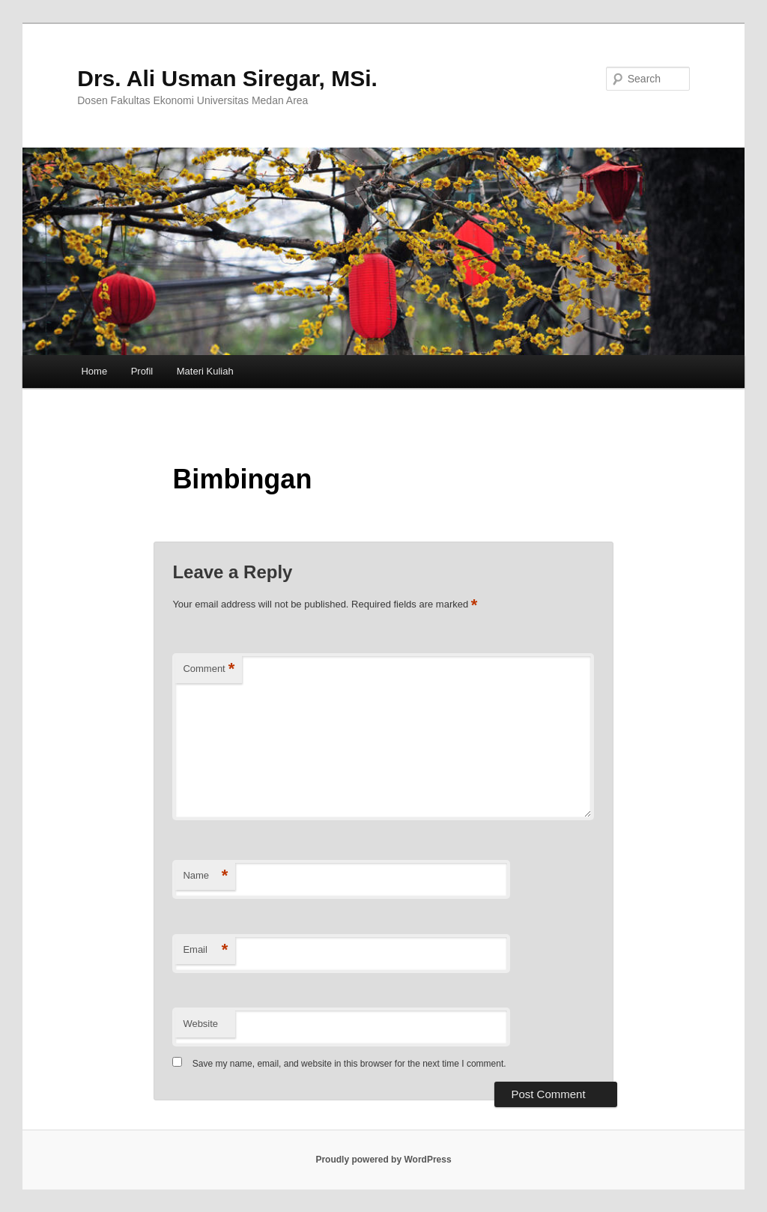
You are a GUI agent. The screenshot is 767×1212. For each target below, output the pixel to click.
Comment (208, 669)
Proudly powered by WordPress (383, 1159)
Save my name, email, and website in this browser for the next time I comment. (349, 1063)
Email (205, 950)
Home (94, 371)
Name (205, 876)
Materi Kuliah (205, 371)
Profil (142, 371)
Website (200, 1023)
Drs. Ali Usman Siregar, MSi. (227, 78)
